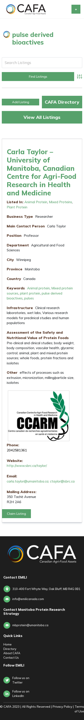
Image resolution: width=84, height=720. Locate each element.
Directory (9, 649)
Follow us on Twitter (20, 680)
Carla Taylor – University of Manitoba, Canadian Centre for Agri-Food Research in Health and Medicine (41, 172)
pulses (29, 298)
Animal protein (38, 288)
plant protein (30, 293)
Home (7, 644)
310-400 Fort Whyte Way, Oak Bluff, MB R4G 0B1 (46, 589)
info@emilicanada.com (28, 599)
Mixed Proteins (60, 202)
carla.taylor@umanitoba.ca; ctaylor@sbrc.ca (41, 481)
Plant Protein (17, 207)
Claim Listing (16, 514)
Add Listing (20, 102)
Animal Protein (35, 202)
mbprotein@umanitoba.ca (30, 625)
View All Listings (42, 117)
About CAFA (11, 653)
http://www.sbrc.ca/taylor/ (27, 466)
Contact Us (11, 657)
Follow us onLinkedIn (20, 694)
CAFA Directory (62, 102)
